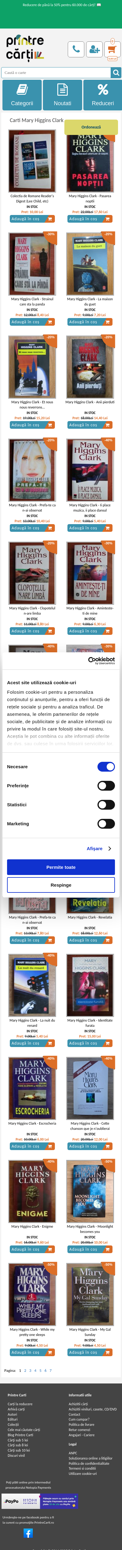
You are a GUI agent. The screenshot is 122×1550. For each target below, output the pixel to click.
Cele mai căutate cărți (24, 1430)
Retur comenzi (79, 1430)
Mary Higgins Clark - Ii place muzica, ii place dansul (89, 507)
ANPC (73, 1453)
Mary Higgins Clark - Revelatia (90, 917)
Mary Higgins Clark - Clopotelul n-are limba (32, 611)
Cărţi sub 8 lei (18, 1445)
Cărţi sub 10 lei (19, 1450)
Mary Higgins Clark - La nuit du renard (32, 1023)
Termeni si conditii (82, 1468)
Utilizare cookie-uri (83, 1473)
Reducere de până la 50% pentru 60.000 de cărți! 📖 (62, 5)
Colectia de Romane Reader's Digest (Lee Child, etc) (32, 198)
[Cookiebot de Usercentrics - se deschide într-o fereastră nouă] (88, 661)
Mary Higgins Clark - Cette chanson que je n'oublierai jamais (90, 1128)
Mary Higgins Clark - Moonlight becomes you (90, 1229)
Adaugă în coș (32, 219)
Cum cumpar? (79, 1419)
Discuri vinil (16, 1455)
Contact (74, 1414)
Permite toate (60, 867)
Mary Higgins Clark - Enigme (32, 1226)
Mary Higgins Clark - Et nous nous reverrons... (32, 404)
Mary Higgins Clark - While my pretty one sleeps (32, 1332)
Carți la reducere (20, 1404)
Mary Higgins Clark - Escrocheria (32, 1123)
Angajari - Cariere (81, 1435)
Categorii (22, 94)
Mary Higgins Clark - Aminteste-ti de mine (90, 611)
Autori (12, 1414)
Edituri (12, 1419)
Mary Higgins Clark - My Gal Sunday (90, 1332)
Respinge (61, 885)
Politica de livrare (81, 1424)
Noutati (62, 94)
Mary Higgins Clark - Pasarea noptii (90, 198)
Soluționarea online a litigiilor (90, 1458)
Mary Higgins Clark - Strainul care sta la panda (32, 301)
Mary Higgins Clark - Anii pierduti (90, 402)
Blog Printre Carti (20, 1435)
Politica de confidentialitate (89, 1463)
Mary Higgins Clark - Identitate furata (90, 1023)
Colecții (13, 1424)
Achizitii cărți (78, 1404)
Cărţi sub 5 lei (18, 1440)
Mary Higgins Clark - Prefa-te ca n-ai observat (32, 507)
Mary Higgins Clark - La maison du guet (90, 301)
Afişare (95, 848)
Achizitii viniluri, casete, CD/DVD (92, 1409)
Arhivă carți (16, 1409)
